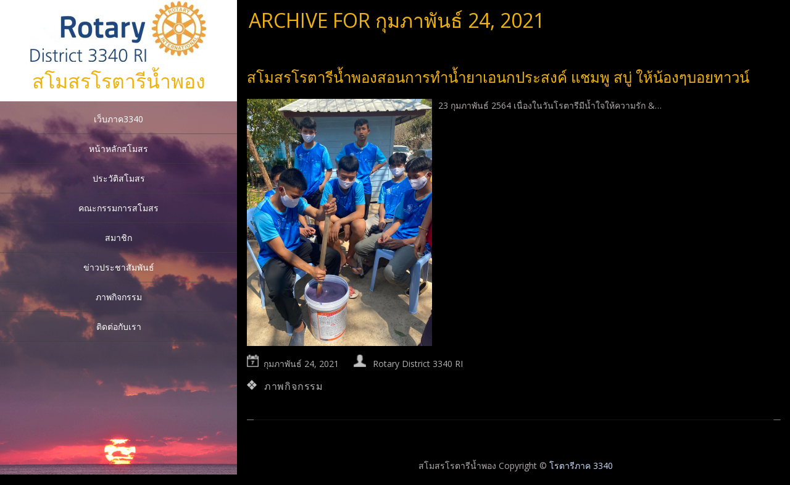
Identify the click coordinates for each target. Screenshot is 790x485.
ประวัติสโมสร (119, 178)
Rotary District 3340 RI (418, 363)
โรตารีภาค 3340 (581, 465)
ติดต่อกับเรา (118, 326)
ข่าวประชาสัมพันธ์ (118, 267)
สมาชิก (118, 237)
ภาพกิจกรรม (119, 297)
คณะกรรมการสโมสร (118, 208)
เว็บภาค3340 (118, 119)
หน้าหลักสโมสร (118, 148)
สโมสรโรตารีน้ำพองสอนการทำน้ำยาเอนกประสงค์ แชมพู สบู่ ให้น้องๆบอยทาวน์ (498, 77)
